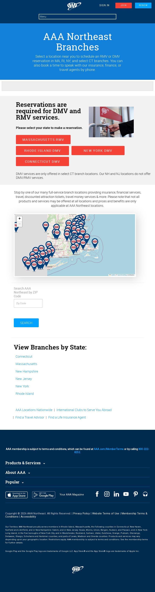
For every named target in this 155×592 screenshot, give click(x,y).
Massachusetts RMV (43, 139)
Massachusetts (26, 364)
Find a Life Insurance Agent (67, 417)
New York (22, 386)
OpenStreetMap (122, 275)
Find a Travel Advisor (29, 417)
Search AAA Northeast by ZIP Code (26, 292)
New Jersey (24, 379)
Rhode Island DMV (42, 150)
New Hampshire (27, 371)
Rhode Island (25, 393)
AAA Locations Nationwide (34, 410)
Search (26, 323)
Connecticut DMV (42, 161)
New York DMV (98, 150)
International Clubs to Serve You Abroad (84, 410)
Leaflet (112, 275)
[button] (39, 247)
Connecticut (24, 356)
